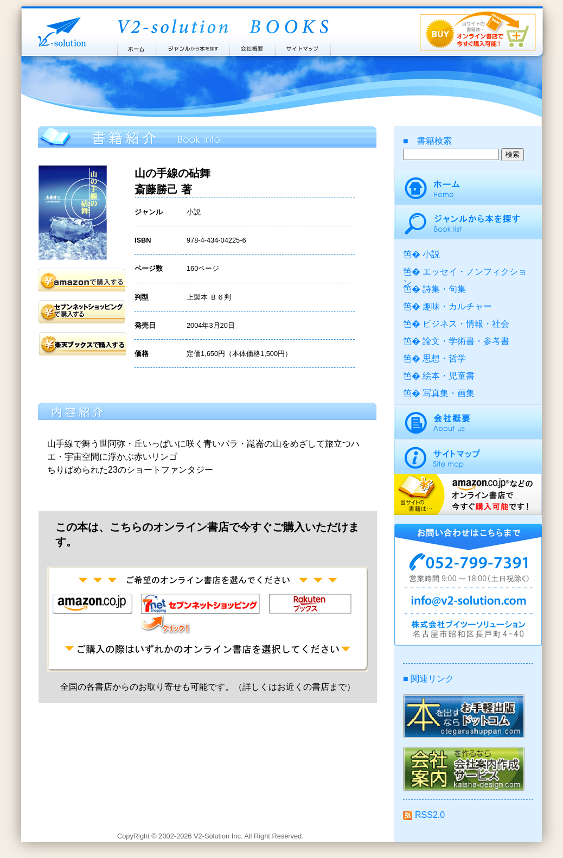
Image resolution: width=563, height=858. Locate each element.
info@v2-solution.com (468, 602)
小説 (431, 254)
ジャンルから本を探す (192, 46)
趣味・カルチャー (457, 306)
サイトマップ (303, 46)
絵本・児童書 (449, 375)
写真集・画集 (449, 393)
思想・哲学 (444, 358)
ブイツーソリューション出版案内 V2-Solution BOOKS (222, 27)
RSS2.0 (424, 814)
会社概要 (252, 46)
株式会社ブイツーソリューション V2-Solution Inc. (60, 31)
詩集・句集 (444, 289)
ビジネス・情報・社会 (466, 323)
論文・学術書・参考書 (466, 341)
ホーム (135, 46)
